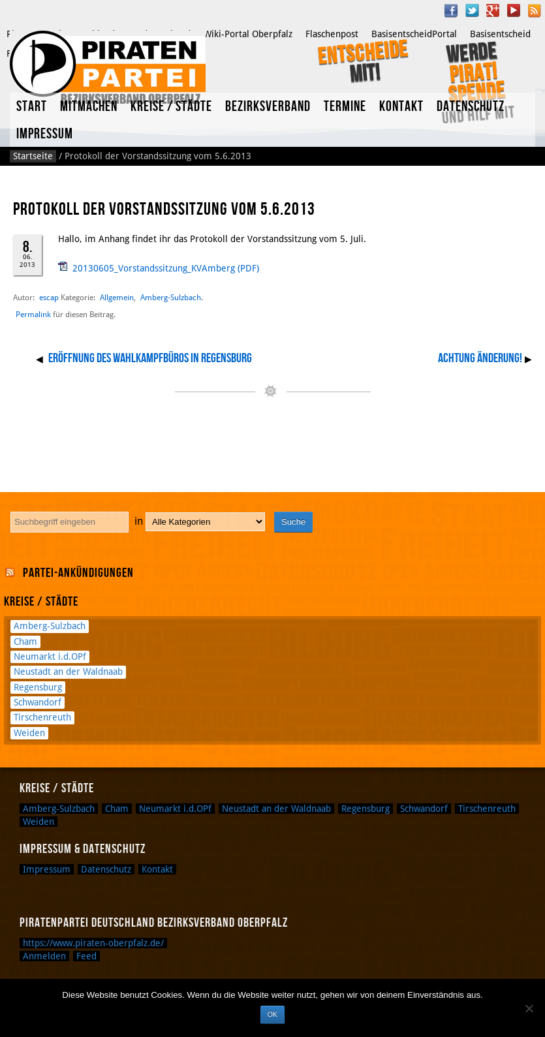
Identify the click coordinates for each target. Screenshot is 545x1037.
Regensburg (38, 687)
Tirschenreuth (42, 717)
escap (49, 297)
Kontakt (401, 107)
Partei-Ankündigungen (78, 573)
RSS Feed (534, 10)
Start (31, 107)
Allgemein (117, 297)
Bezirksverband (268, 107)
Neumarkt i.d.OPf (50, 656)
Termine (345, 107)
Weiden (29, 733)
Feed (86, 956)
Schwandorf (37, 702)
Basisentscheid (500, 34)
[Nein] (528, 1008)
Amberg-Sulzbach (170, 297)
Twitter (471, 10)
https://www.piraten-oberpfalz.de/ (93, 943)
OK (272, 1014)
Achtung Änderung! (480, 358)
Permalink (33, 314)
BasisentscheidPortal (414, 34)
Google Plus (492, 10)
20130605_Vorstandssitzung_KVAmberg (153, 268)
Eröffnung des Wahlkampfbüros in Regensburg (150, 358)
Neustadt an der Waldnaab (68, 671)
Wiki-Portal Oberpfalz (248, 34)
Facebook (451, 10)
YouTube (513, 10)
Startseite (33, 156)
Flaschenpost (331, 34)
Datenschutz (471, 107)
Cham (25, 641)
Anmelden (44, 956)
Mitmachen (88, 107)
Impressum (44, 134)
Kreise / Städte (171, 107)
